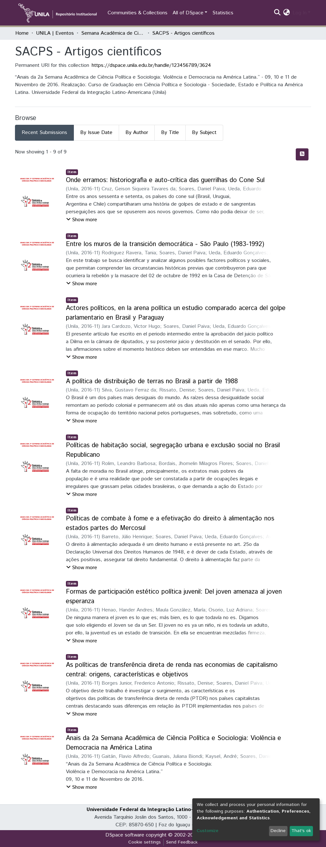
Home (22, 33)
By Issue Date (96, 132)
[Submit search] (277, 13)
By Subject (204, 132)
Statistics (222, 13)
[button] (287, 13)
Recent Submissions (44, 132)
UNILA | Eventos (55, 33)
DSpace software (124, 835)
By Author (136, 132)
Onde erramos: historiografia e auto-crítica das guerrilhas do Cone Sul (165, 180)
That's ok (301, 831)
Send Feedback (182, 842)
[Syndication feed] (302, 154)
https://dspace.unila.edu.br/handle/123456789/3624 (151, 65)
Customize (207, 831)
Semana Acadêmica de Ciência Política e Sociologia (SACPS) (113, 33)
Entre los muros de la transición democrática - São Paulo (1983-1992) (165, 244)
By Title (170, 132)
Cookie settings (144, 842)
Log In (300, 13)
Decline (278, 831)
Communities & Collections (137, 13)
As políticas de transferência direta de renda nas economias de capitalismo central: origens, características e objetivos (172, 669)
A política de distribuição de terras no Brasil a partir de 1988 (152, 381)
